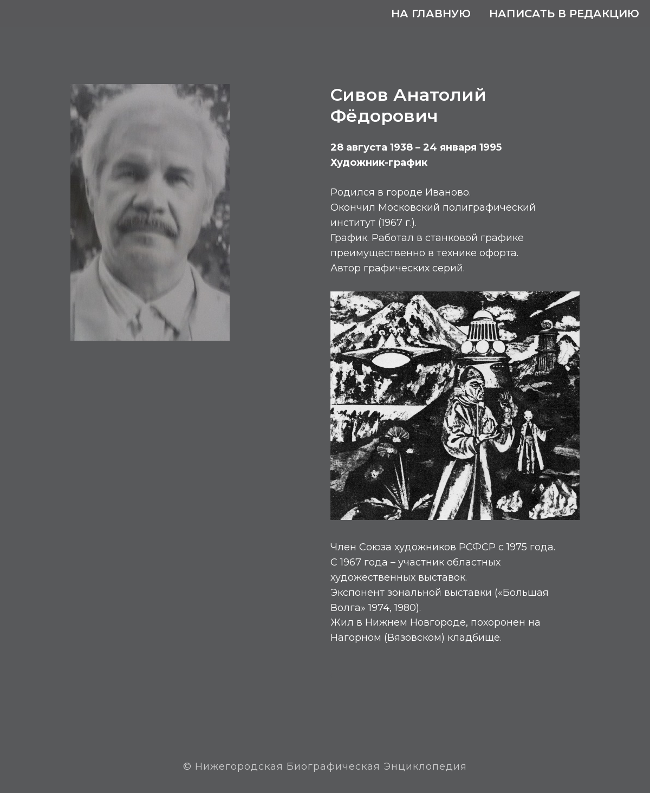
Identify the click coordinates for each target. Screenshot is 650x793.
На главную (431, 13)
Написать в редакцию (564, 13)
